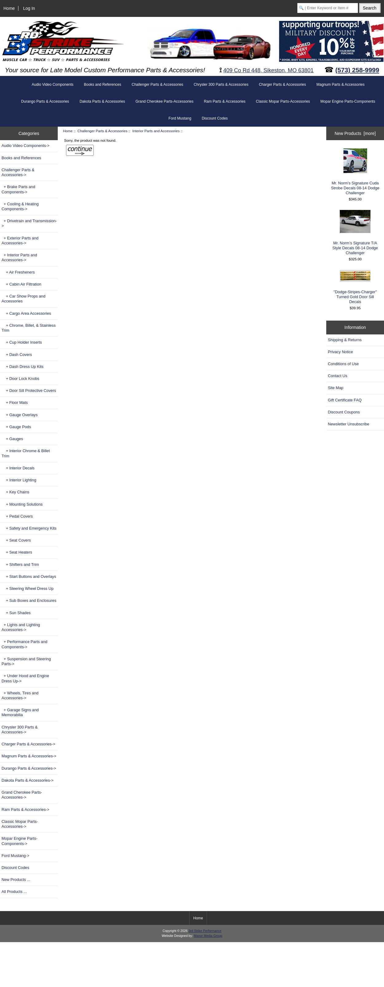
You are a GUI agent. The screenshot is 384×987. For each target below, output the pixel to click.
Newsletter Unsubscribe (348, 424)
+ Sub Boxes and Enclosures (29, 600)
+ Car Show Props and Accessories (23, 298)
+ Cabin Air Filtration (21, 284)
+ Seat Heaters (17, 552)
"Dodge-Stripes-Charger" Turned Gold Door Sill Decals (355, 287)
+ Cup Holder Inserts (22, 342)
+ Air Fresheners (18, 272)
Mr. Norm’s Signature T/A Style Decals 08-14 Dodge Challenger (355, 232)
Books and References (102, 84)
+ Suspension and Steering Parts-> (26, 661)
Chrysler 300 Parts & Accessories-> (20, 729)
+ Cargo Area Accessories (26, 313)
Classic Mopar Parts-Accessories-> (20, 824)
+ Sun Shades (16, 612)
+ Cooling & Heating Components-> (20, 206)
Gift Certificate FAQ (345, 400)
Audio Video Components (52, 84)
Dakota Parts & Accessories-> (27, 780)
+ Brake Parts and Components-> (18, 189)
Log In (29, 8)
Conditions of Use (343, 363)
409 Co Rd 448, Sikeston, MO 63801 (268, 70)
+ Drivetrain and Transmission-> (29, 223)
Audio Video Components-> (25, 145)
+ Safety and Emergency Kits (29, 528)
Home (9, 8)
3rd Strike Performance (204, 931)
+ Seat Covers (16, 540)
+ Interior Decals (18, 468)
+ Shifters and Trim (20, 564)
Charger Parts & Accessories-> (28, 744)
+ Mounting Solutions (22, 504)
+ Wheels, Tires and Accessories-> (20, 695)
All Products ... (14, 891)
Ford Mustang (180, 118)
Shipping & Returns (345, 340)
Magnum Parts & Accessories (340, 84)
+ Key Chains (15, 492)
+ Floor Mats (15, 402)
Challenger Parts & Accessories (102, 131)
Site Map (335, 387)
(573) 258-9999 (357, 69)
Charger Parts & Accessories (282, 84)
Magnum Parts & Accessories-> (29, 756)
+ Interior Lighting (19, 480)
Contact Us (337, 375)
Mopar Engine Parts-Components (347, 101)
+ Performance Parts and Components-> (24, 644)
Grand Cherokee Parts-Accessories (164, 101)
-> (18, 172)
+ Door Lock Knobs (20, 378)
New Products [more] (355, 133)
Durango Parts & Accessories (45, 101)
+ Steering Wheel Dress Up (27, 588)
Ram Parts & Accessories (224, 101)
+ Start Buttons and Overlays (29, 576)
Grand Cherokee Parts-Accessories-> (22, 794)
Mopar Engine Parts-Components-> (19, 841)
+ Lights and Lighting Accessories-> (21, 627)
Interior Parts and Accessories (156, 131)
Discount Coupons (344, 412)
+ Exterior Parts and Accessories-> (20, 240)
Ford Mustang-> (15, 855)
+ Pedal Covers (17, 516)
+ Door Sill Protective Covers (29, 390)
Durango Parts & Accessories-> (29, 768)
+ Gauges (12, 438)
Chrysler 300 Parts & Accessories (221, 84)
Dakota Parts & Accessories (102, 101)
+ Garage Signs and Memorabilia (20, 712)
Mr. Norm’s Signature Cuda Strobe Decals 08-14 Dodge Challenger (355, 171)
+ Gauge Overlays (19, 415)
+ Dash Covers (17, 354)
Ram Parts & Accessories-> (25, 809)
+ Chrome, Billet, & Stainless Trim (29, 328)
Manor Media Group (208, 936)
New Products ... (16, 879)
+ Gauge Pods (16, 426)
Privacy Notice (340, 351)
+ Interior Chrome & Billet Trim (26, 453)
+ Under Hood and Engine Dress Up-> (25, 678)
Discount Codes (215, 118)
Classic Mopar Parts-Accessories (283, 101)
